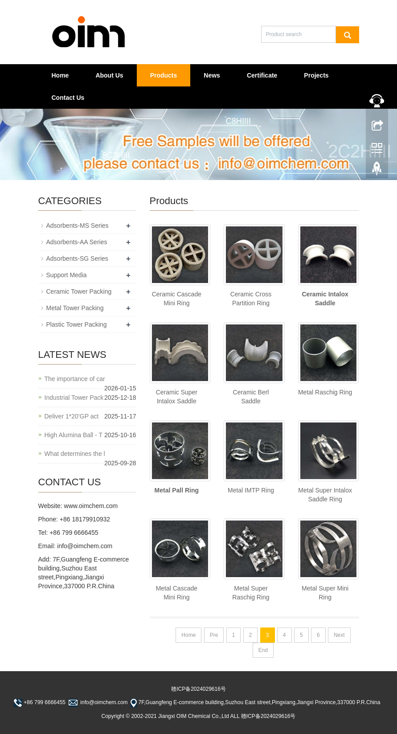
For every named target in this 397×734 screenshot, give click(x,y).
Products (163, 75)
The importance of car (75, 378)
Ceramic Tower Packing (79, 291)
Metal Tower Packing (75, 308)
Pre (214, 635)
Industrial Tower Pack (74, 397)
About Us (109, 75)
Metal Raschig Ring (325, 392)
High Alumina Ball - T (73, 435)
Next (339, 635)
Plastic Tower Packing (76, 324)
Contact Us (68, 97)
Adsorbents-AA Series (76, 242)
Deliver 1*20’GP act (72, 416)
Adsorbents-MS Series (77, 225)
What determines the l (75, 453)
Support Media (66, 275)
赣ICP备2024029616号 (198, 689)
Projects (316, 75)
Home (60, 75)
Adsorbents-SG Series (77, 258)
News (212, 75)
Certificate (262, 75)
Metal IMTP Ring (251, 490)
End (263, 650)
